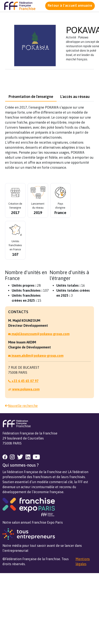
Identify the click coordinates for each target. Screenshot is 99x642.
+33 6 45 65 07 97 (23, 381)
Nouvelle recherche (21, 406)
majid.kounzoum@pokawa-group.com (38, 334)
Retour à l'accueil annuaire (70, 5)
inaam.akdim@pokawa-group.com (35, 355)
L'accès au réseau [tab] (75, 96)
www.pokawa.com (24, 389)
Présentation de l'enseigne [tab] (31, 96)
